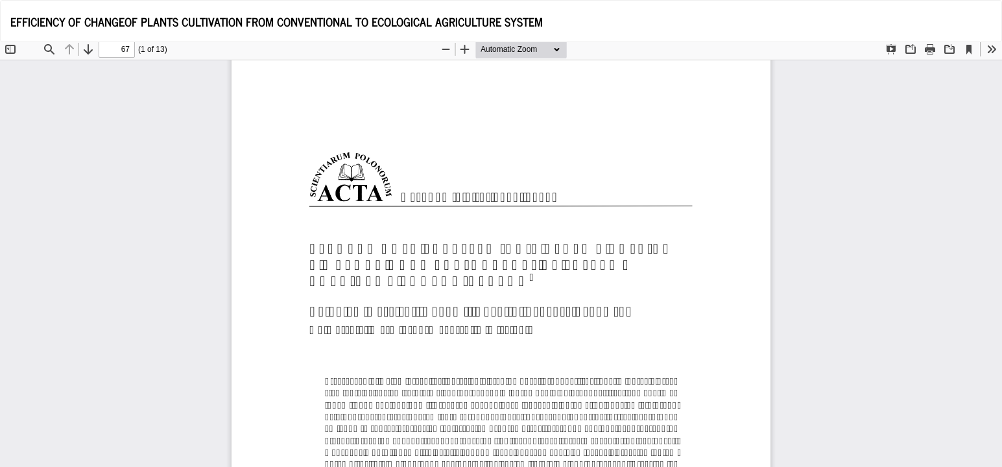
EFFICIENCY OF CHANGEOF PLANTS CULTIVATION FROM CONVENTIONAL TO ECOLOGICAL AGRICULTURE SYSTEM (276, 21)
